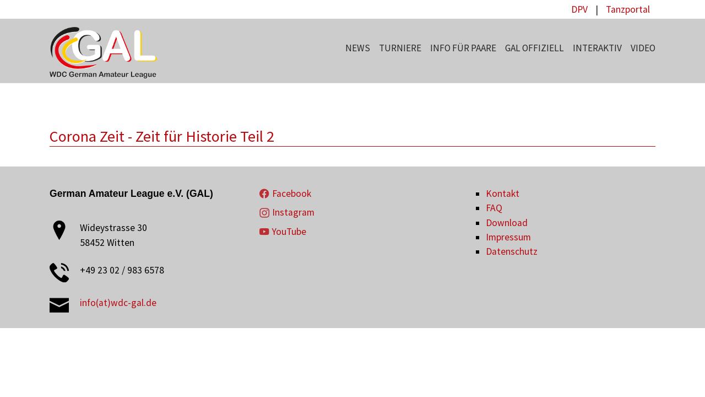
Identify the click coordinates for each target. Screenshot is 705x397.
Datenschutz (512, 251)
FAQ (494, 208)
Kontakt (502, 193)
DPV (579, 9)
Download (507, 223)
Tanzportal (628, 9)
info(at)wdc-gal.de (118, 303)
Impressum (508, 237)
